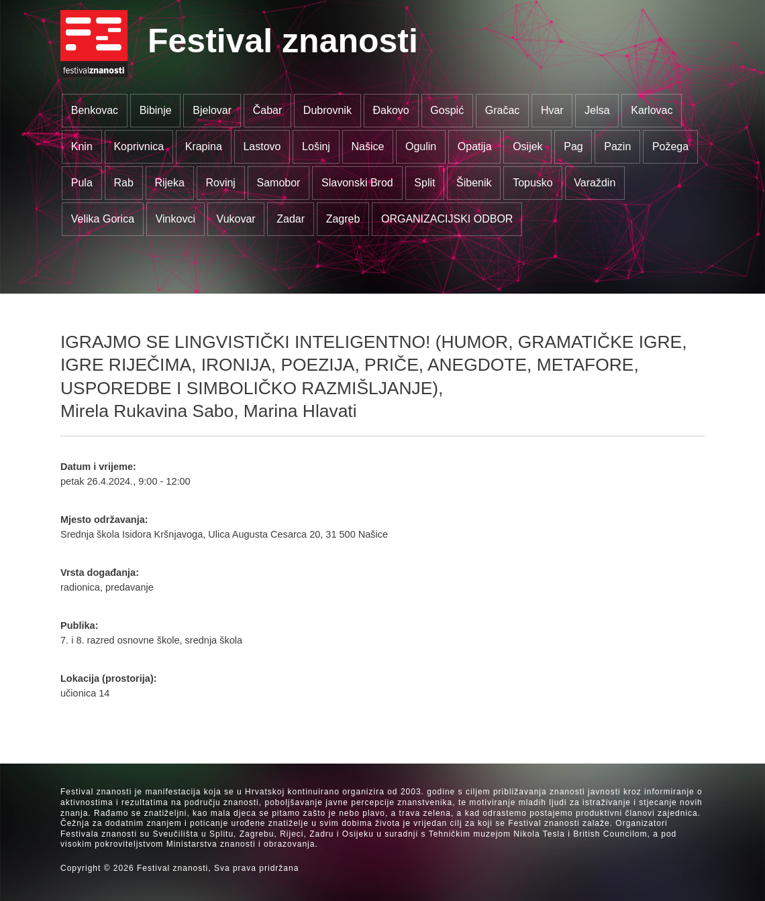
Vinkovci (175, 219)
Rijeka (169, 182)
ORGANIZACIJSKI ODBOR (447, 219)
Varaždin (594, 182)
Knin (82, 146)
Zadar (290, 219)
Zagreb (343, 219)
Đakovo (390, 110)
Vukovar (236, 219)
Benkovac (94, 110)
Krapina (203, 146)
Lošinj (316, 146)
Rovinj (220, 182)
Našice (368, 146)
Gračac (502, 110)
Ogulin (420, 146)
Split (424, 182)
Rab (123, 182)
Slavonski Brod (357, 182)
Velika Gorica (102, 219)
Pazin (617, 146)
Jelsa (596, 110)
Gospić (447, 110)
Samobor (279, 182)
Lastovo (261, 146)
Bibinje (156, 110)
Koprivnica (138, 146)
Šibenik (473, 182)
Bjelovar (212, 110)
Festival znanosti (283, 41)
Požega (670, 146)
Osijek (527, 146)
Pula (82, 182)
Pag (573, 146)
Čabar (268, 110)
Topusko (533, 182)
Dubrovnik (327, 110)
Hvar (552, 110)
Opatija (475, 146)
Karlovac (651, 110)
